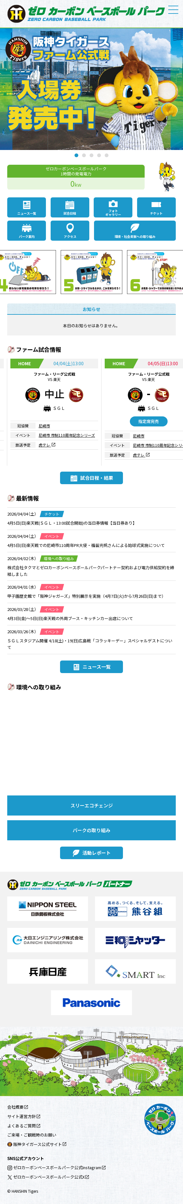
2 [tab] (84, 155)
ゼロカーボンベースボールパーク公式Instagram (54, 1167)
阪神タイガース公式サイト (34, 1144)
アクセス (70, 236)
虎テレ (45, 444)
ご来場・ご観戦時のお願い (31, 1135)
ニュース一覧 (26, 213)
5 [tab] (106, 155)
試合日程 (70, 213)
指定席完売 (148, 421)
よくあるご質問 (21, 1126)
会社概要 (15, 1107)
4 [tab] (99, 155)
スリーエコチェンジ (91, 805)
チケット (156, 213)
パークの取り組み (91, 830)
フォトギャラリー (113, 212)
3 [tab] (91, 155)
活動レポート (96, 852)
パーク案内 (27, 236)
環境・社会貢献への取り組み (134, 236)
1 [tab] (76, 155)
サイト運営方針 (21, 1116)
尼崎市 (44, 425)
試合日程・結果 (96, 477)
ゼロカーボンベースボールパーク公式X (46, 1177)
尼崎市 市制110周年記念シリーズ (67, 435)
